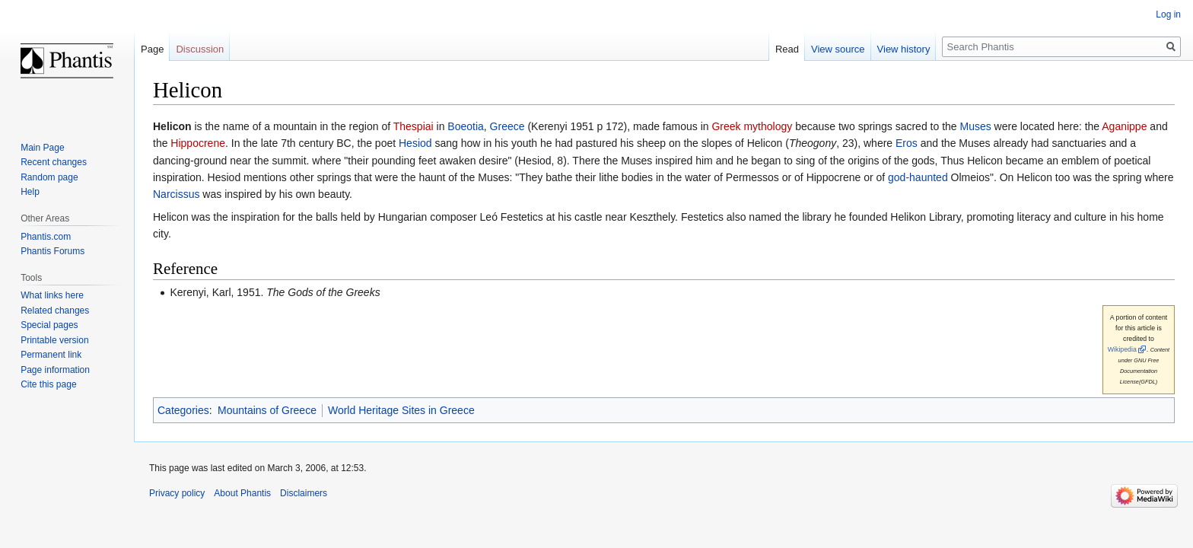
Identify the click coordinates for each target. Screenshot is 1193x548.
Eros (907, 143)
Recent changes (54, 162)
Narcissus (176, 194)
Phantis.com (46, 236)
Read (787, 49)
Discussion (200, 49)
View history (904, 49)
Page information (55, 370)
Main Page (42, 147)
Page (152, 49)
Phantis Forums (52, 251)
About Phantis (242, 493)
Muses (975, 126)
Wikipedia (1122, 349)
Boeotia (465, 126)
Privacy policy (177, 493)
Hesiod (415, 143)
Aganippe (1124, 126)
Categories (183, 410)
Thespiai (413, 126)
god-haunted (918, 177)
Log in (1168, 14)
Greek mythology (751, 126)
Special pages (49, 325)
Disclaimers (303, 493)
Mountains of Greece (267, 410)
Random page (49, 177)
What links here (52, 295)
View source (838, 49)
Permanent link (51, 354)
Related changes (55, 310)
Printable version (54, 340)
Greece (507, 126)
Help (30, 191)
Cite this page (48, 384)
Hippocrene (197, 143)
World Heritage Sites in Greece (401, 410)
